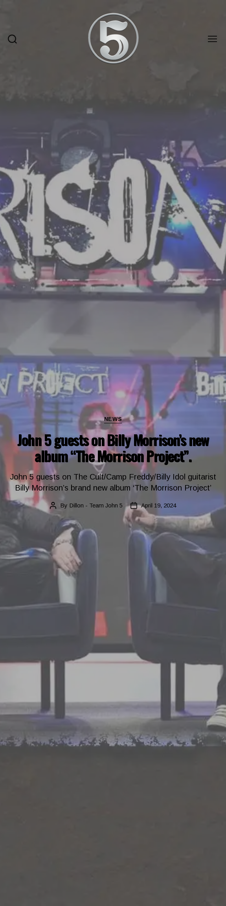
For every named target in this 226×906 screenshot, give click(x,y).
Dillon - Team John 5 (96, 505)
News (113, 419)
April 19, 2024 (158, 505)
